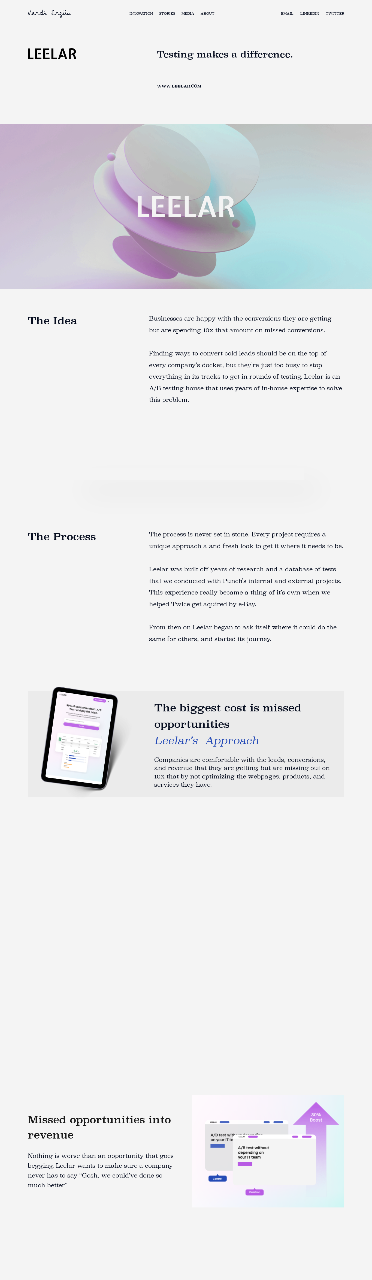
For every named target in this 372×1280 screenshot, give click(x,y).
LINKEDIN (309, 13)
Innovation (141, 13)
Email (287, 13)
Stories (167, 13)
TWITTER (335, 13)
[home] (49, 13)
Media (188, 13)
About (207, 13)
